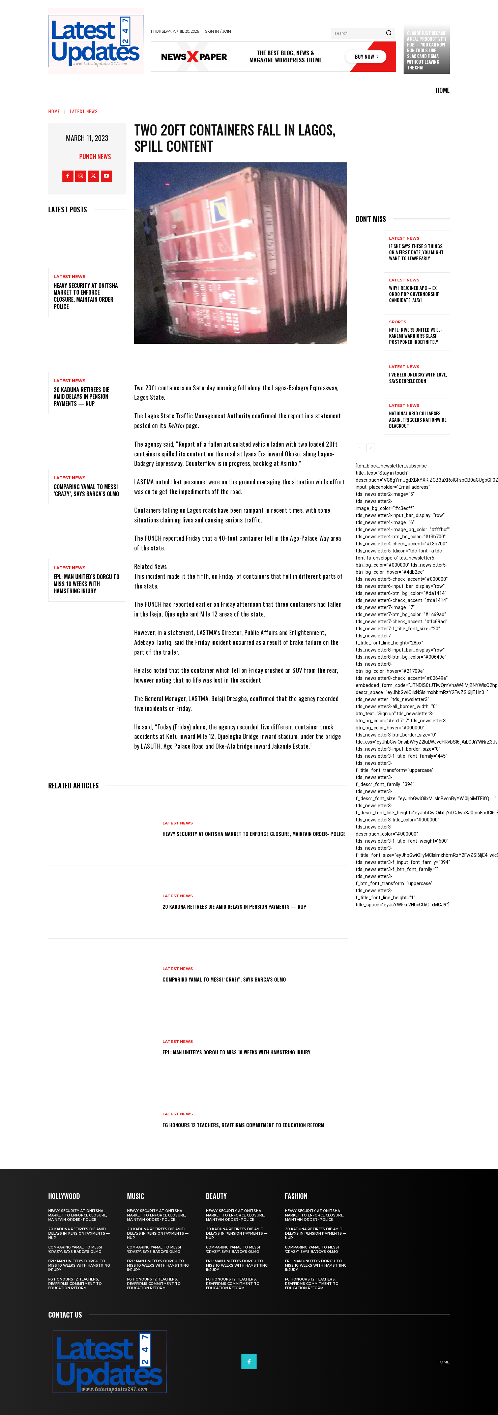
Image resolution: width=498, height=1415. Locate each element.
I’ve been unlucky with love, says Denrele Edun (418, 377)
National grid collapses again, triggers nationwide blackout (417, 419)
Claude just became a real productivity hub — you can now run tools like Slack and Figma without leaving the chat (426, 50)
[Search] (388, 33)
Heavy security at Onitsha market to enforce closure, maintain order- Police (86, 295)
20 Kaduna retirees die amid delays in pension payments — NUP (81, 397)
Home (54, 111)
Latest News (84, 111)
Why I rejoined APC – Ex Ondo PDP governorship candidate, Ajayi (414, 293)
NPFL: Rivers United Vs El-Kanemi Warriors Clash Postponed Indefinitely (415, 335)
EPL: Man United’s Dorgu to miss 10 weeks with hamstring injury (86, 584)
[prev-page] (360, 448)
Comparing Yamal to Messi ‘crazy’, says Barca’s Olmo (86, 490)
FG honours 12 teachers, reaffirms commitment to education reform (239, 1124)
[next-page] (371, 448)
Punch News (95, 156)
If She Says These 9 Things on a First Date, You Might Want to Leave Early (416, 252)
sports (397, 322)
